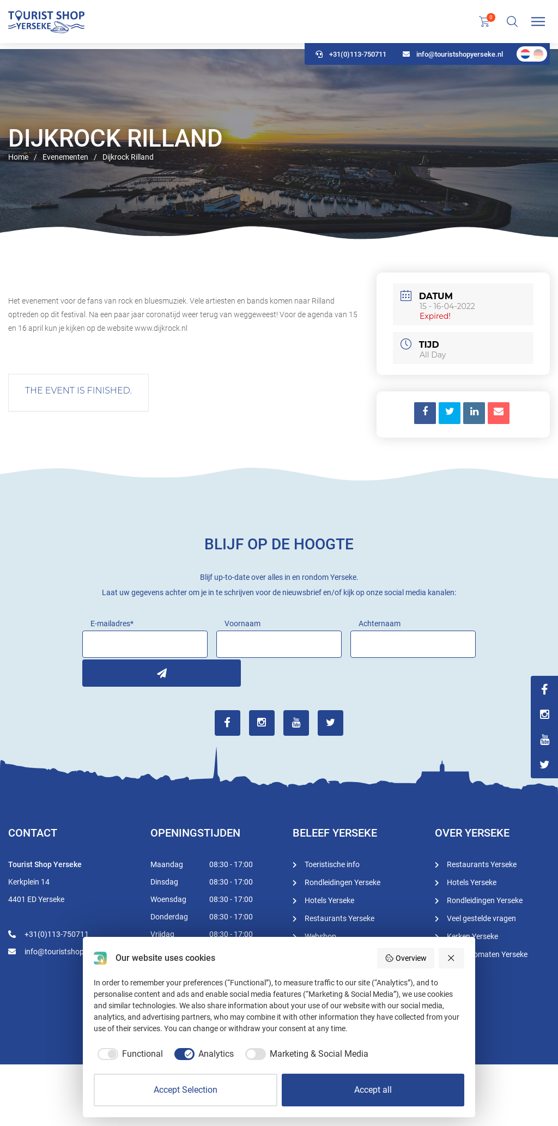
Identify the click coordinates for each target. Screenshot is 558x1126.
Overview (406, 958)
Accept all (373, 1090)
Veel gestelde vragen (481, 917)
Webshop (320, 935)
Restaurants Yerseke (339, 917)
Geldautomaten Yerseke (487, 953)
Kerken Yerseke (472, 935)
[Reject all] (452, 958)
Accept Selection (185, 1090)
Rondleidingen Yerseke (342, 881)
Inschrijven (96, 671)
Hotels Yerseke (329, 899)
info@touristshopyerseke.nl (453, 60)
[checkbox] (128, 1054)
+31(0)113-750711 (351, 60)
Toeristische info (332, 863)
